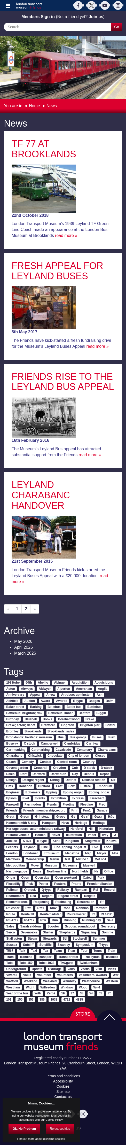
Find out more (26, 1138)
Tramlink (26, 957)
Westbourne (91, 981)
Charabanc (14, 755)
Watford (12, 981)
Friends (11, 810)
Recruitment (15, 896)
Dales (10, 774)
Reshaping (63, 902)
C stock (29, 743)
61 (100, 993)
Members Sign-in (38, 16)
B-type (78, 701)
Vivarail (11, 975)
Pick (29, 884)
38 (81, 993)
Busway (12, 743)
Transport (45, 957)
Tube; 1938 (46, 963)
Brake (89, 719)
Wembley (69, 981)
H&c (111, 816)
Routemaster (76, 914)
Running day (91, 920)
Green (24, 816)
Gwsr (98, 816)
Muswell (89, 865)
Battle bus (73, 707)
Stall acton (14, 938)
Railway (63, 890)
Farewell (12, 804)
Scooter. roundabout (80, 926)
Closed (100, 755)
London (12, 853)
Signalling (88, 932)
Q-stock (30, 890)
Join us (96, 16)
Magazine (72, 853)
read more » (66, 235)
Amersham (84, 689)
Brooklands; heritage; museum (29, 737)
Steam (32, 938)
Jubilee (11, 841)
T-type (103, 945)
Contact (45, 762)
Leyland (29, 847)
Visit (99, 969)
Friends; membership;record (44, 810)
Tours (97, 951)
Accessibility (63, 1081)
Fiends (52, 804)
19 (63, 993)
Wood (83, 987)
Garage (102, 810)
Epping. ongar (99, 792)
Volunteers (65, 975)
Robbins (82, 908)
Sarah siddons (31, 926)
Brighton (67, 725)
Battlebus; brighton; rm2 (24, 713)
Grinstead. (42, 816)
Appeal (35, 695)
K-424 (27, 841)
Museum (51, 865)
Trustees (111, 957)
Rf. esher (12, 908)
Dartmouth (58, 774)
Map (88, 853)
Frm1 (87, 810)
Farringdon (33, 804)
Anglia (102, 689)
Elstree (86, 786)
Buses (96, 737)
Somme (107, 932)
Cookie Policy (53, 1119)
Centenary (84, 750)
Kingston (72, 841)
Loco (107, 847)
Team (58, 951)
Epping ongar (73, 792)
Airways (27, 689)
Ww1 (96, 987)
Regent (47, 896)
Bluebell (31, 719)
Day (75, 774)
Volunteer (44, 975)
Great (10, 816)
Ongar (10, 877)
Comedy (28, 762)
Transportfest (68, 957)
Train (111, 951)
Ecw (71, 786)
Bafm (109, 701)
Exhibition (58, 798)
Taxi (34, 951)
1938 (54, 999)
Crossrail (40, 768)
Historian (106, 829)
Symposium (84, 945)
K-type (42, 841)
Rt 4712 (106, 914)
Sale (110, 920)
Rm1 (40, 908)
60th (29, 682)
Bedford (85, 713)
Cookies (63, 1086)
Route (10, 914)
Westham (13, 987)
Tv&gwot (66, 963)
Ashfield (12, 701)
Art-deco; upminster (76, 695)
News (51, 106)
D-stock (106, 768)
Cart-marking (16, 750)
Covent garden (17, 768)
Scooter (53, 926)
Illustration (74, 835)
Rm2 (53, 908)
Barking (36, 707)
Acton (10, 689)
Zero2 (51, 993)
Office (108, 871)
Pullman (12, 890)
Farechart (97, 798)
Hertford (76, 829)
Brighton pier (89, 725)
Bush (111, 737)
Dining (55, 780)
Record (109, 890)
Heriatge (81, 823)
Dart (23, 774)
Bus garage (77, 737)
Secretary (108, 926)
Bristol (110, 725)
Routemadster (50, 914)
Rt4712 (29, 920)
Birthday (12, 719)
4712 (66, 999)
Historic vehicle (17, 835)
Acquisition (80, 682)
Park (101, 877)
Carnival (92, 743)
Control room (67, 762)
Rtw (43, 920)
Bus (61, 737)
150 (19, 999)
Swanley (64, 945)
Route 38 (27, 914)
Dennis (89, 774)
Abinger (60, 682)
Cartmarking (41, 750)
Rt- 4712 (12, 920)
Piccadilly (13, 884)
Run (55, 920)
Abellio (43, 682)
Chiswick (35, 755)
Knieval (111, 841)
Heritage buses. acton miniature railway (35, 829)
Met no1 (100, 859)
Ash (100, 695)
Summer (99, 938)
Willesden (47, 987)
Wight (30, 987)
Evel (25, 798)
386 (42, 999)
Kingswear (92, 841)
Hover (55, 835)
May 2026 (23, 641)
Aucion (29, 701)
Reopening (42, 902)
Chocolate (55, 755)
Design (11, 780)
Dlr (113, 780)
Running (70, 920)
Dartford (39, 774)
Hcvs (65, 823)
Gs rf (84, 816)
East (59, 786)
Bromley (12, 731)
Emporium (104, 786)
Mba (115, 853)
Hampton (49, 823)
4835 (79, 999)
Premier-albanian (99, 884)
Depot (104, 774)
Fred (102, 804)
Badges (94, 701)
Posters (60, 884)
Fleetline (86, 804)
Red (33, 896)
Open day (42, 877)
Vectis (85, 969)
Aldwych (45, 689)
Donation (25, 786)
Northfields (80, 871)
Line (45, 847)
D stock (89, 768)
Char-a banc (107, 750)
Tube (9, 963)
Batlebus (54, 707)
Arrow (50, 695)
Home (34, 106)
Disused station (93, 780)
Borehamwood (69, 719)
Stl (65, 938)
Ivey (105, 835)
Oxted (87, 877)
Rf (102, 902)
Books (47, 719)
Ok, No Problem (24, 1129)
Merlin (54, 859)
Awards (61, 701)
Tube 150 (26, 963)
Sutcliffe (46, 945)
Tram (10, 957)
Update (37, 969)
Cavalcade (63, 750)
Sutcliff (28, 945)
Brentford (48, 725)
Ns (96, 871)
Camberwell (49, 743)
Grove (60, 816)
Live (95, 847)
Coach (11, 762)
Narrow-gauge (16, 871)
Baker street (15, 707)
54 (91, 993)
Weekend (30, 981)
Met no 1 (82, 859)
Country (88, 762)
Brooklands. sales (61, 731)
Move (35, 865)
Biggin (101, 713)
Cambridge (72, 743)
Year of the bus (17, 993)
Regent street (68, 896)
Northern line (56, 871)
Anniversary (15, 695)
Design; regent (33, 780)
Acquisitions (103, 682)
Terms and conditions (63, 1076)
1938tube (13, 682)
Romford (100, 908)
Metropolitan (15, 865)
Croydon (59, 768)
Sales (10, 926)
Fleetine (68, 804)
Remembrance (17, 902)
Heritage (99, 823)
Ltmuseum (51, 853)
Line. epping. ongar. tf (70, 847)
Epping (51, 792)
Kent (56, 841)
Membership (35, 859)
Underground (16, 969)
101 (8, 999)
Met (67, 859)
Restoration (85, 902)
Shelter (48, 932)
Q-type (46, 890)
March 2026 (25, 653)
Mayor (101, 853)
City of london (78, 755)
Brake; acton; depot (20, 725)
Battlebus (94, 707)
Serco (10, 932)
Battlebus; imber (60, 713)
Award (45, 701)
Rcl (95, 890)
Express (78, 798)
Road (66, 908)
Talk (22, 951)
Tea (45, 951)
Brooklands (33, 731)
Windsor (67, 987)
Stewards (50, 938)
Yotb (37, 993)
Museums (70, 865)
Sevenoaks (29, 932)
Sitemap (62, 1091)
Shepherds (67, 932)
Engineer (12, 792)
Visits (112, 969)
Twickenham (88, 963)
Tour (84, 951)
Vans (71, 969)
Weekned (50, 981)
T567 (9, 951)
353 (31, 999)
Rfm (28, 908)
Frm (74, 810)
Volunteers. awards (93, 975)
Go (116, 27)
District (71, 780)
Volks (27, 975)
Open (25, 877)
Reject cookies (60, 1129)
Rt (93, 914)
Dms (9, 786)
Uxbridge (55, 969)
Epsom (11, 798)
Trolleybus (92, 957)
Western (112, 981)
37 (72, 993)
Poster (43, 884)
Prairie (76, 884)
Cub (75, 768)
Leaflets (12, 847)
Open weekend (66, 877)
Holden (40, 835)
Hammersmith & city (21, 823)
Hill (91, 829)
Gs (73, 816)
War (116, 975)
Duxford (44, 786)
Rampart (81, 890)
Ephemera (32, 792)
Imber (92, 835)
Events (40, 798)
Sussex (11, 945)
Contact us (63, 1097)
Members (13, 859)
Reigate (89, 896)
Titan (71, 951)
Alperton (63, 689)
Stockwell (80, 938)
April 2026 (23, 647)
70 (109, 993)
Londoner (30, 853)
